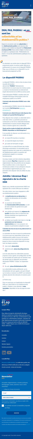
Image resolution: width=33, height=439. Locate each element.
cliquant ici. (28, 424)
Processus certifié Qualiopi (8, 362)
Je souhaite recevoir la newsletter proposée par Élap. (17, 407)
